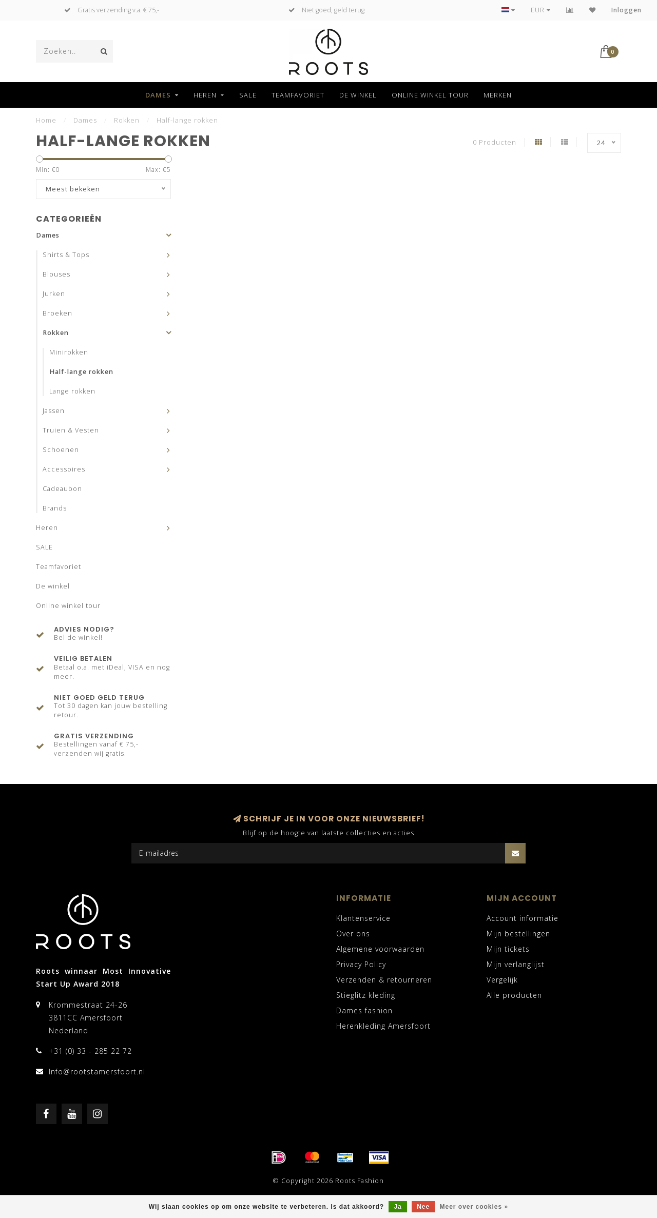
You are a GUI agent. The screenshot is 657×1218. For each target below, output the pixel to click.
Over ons (353, 933)
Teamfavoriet (298, 95)
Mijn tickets (508, 949)
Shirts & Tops (66, 254)
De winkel (358, 95)
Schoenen (61, 449)
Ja (397, 1206)
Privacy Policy (361, 964)
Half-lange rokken (81, 371)
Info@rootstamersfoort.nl (97, 1071)
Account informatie (522, 918)
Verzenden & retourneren (384, 980)
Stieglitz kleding (365, 995)
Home (46, 120)
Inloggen (626, 10)
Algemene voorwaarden (380, 949)
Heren (205, 95)
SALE (248, 95)
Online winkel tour (430, 95)
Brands (55, 508)
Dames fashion (364, 1010)
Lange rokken (72, 391)
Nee (423, 1206)
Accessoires (64, 469)
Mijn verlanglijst (516, 964)
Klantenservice (363, 918)
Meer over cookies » (474, 1206)
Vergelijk (502, 980)
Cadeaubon (62, 488)
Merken (498, 95)
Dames (158, 95)
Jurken (54, 293)
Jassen (54, 410)
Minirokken (68, 352)
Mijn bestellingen (518, 933)
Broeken (57, 313)
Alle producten (514, 995)
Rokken (56, 332)
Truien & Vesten (71, 430)
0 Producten (494, 142)
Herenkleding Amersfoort (383, 1026)
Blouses (56, 274)
